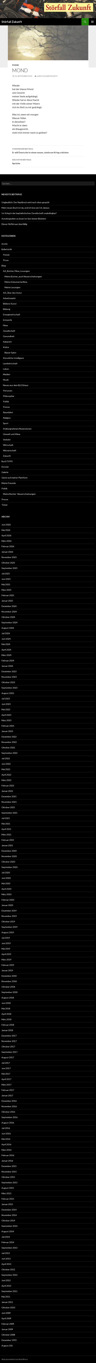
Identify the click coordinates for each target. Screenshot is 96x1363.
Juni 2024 (6, 638)
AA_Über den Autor (12, 292)
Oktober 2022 (8, 747)
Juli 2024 (6, 633)
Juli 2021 (6, 818)
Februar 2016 (8, 1155)
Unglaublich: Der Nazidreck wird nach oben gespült (25, 202)
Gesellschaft (9, 331)
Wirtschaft (8, 445)
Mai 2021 (6, 823)
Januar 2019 (7, 970)
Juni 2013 (6, 1258)
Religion (7, 418)
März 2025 (6, 590)
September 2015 (9, 1182)
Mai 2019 (6, 948)
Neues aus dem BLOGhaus (15, 385)
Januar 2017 (7, 1095)
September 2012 (9, 1275)
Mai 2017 (6, 1073)
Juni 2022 (6, 764)
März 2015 (6, 1193)
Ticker (5, 505)
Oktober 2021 (8, 807)
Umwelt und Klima (11, 434)
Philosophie (8, 396)
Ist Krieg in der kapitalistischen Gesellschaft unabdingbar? (29, 213)
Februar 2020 (8, 899)
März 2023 (6, 720)
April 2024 (6, 649)
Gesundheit (8, 336)
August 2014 (8, 1231)
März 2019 (6, 959)
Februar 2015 (8, 1198)
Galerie (5, 472)
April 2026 (6, 535)
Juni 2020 (6, 878)
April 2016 (6, 1144)
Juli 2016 (6, 1128)
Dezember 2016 (9, 1101)
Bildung (6, 309)
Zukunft (7, 456)
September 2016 (9, 1117)
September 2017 (9, 1052)
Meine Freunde (9, 483)
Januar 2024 (7, 666)
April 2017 (6, 1079)
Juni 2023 (6, 704)
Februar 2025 (8, 595)
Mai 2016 (6, 1139)
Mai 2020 (6, 883)
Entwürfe (7, 320)
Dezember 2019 (9, 910)
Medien (6, 374)
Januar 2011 (7, 1302)
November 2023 (9, 677)
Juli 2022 (6, 758)
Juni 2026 (6, 524)
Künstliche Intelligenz (13, 358)
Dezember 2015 (9, 1166)
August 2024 (8, 628)
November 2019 (9, 916)
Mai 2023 (6, 709)
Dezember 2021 (9, 796)
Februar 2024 (8, 660)
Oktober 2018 (8, 986)
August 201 (7, 1345)
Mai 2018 (6, 1008)
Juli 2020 (6, 872)
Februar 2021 (8, 840)
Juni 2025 (6, 579)
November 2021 (9, 802)
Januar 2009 (7, 1329)
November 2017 (9, 1041)
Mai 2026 (6, 530)
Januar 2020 (7, 905)
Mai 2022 (6, 769)
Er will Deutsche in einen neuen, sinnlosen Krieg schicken (48, 150)
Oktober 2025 (8, 562)
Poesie (15, 65)
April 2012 (6, 1285)
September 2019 (9, 927)
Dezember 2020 (9, 851)
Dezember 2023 (9, 671)
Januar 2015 (7, 1204)
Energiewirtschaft (11, 314)
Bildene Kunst (10, 303)
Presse (6, 407)
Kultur (6, 347)
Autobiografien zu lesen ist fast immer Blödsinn (24, 218)
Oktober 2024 (8, 617)
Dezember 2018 (9, 976)
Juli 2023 (6, 698)
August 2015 (8, 1188)
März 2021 (6, 834)
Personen (7, 390)
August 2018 (8, 997)
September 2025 (9, 568)
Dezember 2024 (9, 606)
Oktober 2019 (8, 921)
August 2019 (8, 932)
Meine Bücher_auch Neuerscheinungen (23, 276)
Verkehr (7, 439)
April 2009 (6, 1318)
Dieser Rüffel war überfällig (14, 224)
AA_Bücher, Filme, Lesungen (16, 271)
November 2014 (9, 1215)
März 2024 (6, 655)
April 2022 (6, 774)
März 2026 (6, 541)
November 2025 (9, 557)
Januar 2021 (7, 845)
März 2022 (6, 780)
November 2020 (9, 856)
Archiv (5, 244)
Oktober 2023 (8, 682)
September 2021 (9, 812)
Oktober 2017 (8, 1046)
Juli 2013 (6, 1253)
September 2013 (9, 1247)
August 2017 (8, 1057)
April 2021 (6, 829)
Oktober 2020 (8, 861)
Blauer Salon (10, 352)
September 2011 (9, 1291)
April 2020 (6, 889)
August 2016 (8, 1122)
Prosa (5, 260)
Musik (6, 379)
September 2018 (9, 992)
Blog (4, 265)
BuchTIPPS (7, 461)
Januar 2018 (7, 1030)
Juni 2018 (6, 1003)
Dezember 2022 (9, 736)
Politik (6, 401)
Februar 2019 (8, 965)
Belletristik (7, 249)
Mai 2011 (6, 1296)
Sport (5, 423)
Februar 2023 (8, 725)
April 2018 (6, 1014)
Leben (6, 369)
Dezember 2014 (9, 1209)
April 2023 (6, 715)
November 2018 (9, 981)
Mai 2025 (6, 584)
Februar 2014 (8, 1242)
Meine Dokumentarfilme (16, 282)
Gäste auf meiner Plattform (14, 477)
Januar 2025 (7, 600)
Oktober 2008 (8, 1334)
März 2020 (6, 894)
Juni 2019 (6, 943)
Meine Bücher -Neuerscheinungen (19, 494)
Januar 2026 (7, 551)
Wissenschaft (9, 450)
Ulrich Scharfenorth (47, 76)
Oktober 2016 (8, 1111)
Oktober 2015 (8, 1177)
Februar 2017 (8, 1090)
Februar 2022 (8, 785)
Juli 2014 (6, 1237)
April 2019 (6, 954)
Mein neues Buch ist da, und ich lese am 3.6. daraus (25, 207)
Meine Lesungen (12, 287)
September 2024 (9, 622)
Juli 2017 (6, 1063)
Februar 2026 (8, 546)
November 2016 (9, 1106)
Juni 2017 (6, 1068)
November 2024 (9, 611)
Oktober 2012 (8, 1269)
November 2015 (9, 1171)
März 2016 (6, 1150)
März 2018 (6, 1019)
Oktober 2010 (8, 1307)
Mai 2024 (6, 644)
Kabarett (7, 341)
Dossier (5, 466)
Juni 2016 (6, 1133)
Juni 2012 (6, 1280)
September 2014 (9, 1226)
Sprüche (48, 161)
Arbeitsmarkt (9, 298)
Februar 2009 (8, 1324)
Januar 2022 (7, 791)
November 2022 (9, 742)
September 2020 (9, 867)
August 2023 (8, 693)
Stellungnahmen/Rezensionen (17, 428)
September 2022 (9, 753)
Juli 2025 (6, 573)
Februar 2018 (8, 1024)
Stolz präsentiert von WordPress (15, 1359)
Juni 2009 (6, 1313)
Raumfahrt (8, 412)
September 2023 (9, 687)
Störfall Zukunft (12, 21)
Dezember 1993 (9, 1340)
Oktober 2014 (8, 1220)
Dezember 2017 (9, 1035)
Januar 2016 (7, 1160)
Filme (5, 325)
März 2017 (6, 1084)
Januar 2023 (7, 731)
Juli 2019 (6, 938)
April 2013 (6, 1264)
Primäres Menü (92, 21)
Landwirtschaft (10, 363)
